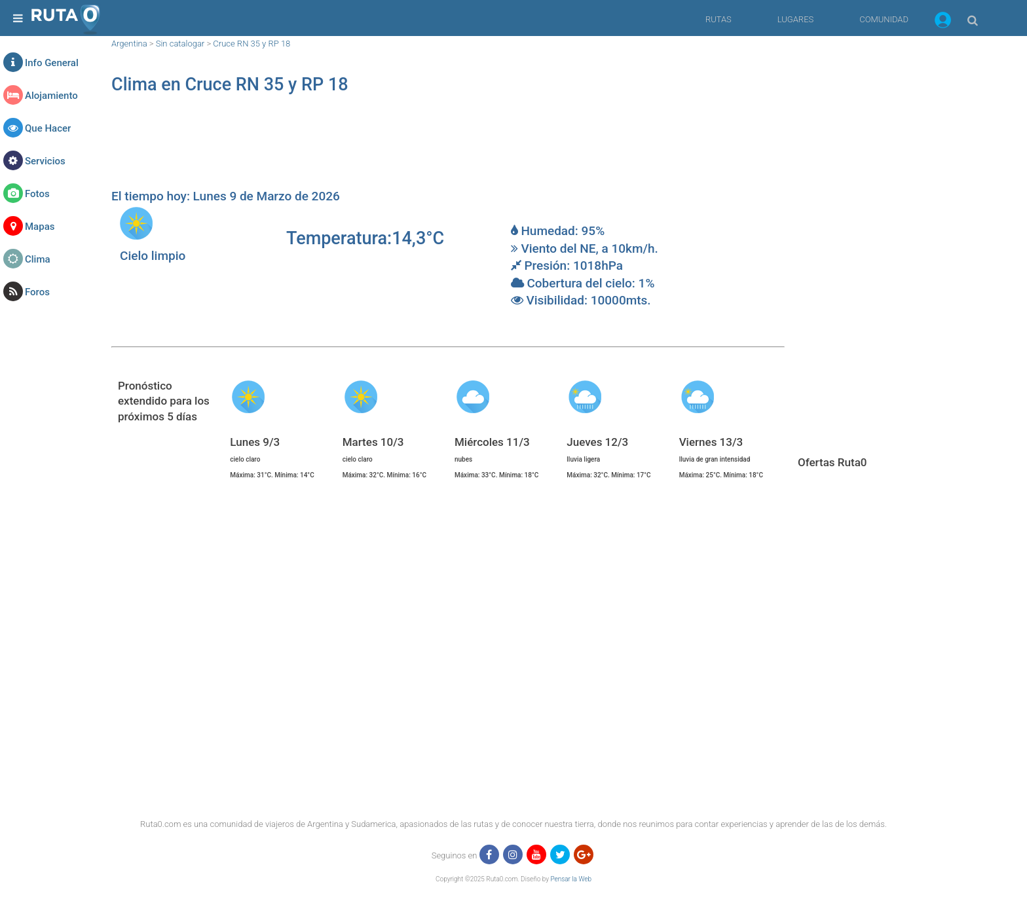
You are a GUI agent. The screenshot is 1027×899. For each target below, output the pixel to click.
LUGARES (795, 19)
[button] (943, 22)
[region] (448, 148)
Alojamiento (51, 95)
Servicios (45, 161)
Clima (37, 259)
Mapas (39, 226)
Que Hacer (48, 128)
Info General (52, 63)
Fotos (37, 194)
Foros (37, 292)
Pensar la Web (570, 879)
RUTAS (718, 19)
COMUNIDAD (883, 19)
